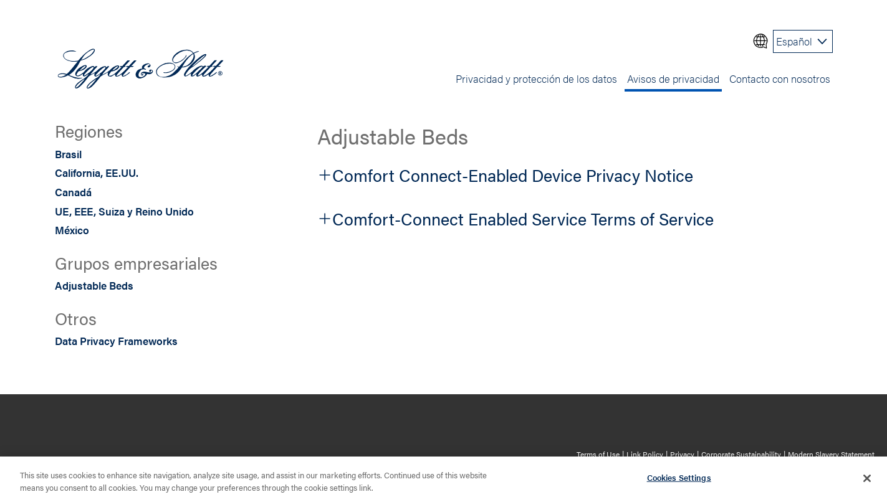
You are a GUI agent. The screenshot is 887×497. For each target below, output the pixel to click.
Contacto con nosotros (779, 78)
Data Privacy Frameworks (116, 340)
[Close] (867, 482)
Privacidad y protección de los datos (536, 78)
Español (794, 41)
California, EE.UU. (96, 172)
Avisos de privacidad (673, 78)
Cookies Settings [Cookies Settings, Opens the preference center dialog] (679, 482)
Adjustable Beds (94, 285)
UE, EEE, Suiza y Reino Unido (124, 211)
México (72, 229)
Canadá (73, 191)
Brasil (68, 153)
